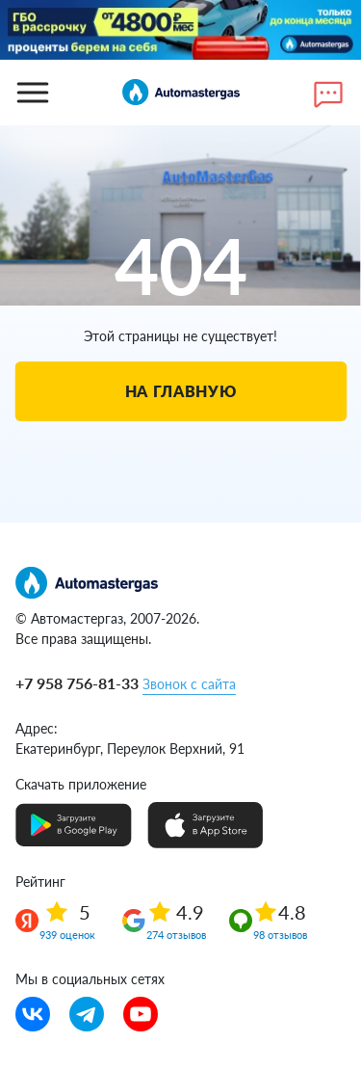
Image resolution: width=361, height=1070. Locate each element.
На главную (180, 391)
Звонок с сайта (189, 684)
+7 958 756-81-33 (77, 683)
